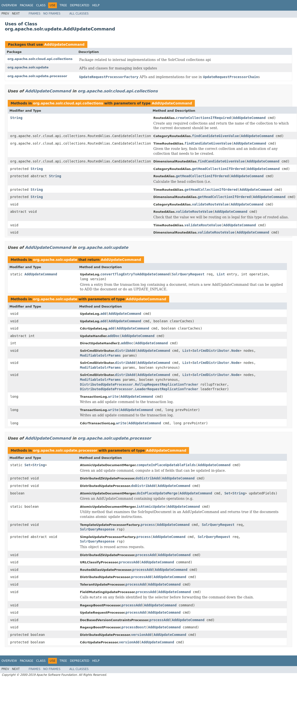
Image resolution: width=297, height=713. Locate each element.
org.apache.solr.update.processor (37, 76)
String (16, 118)
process (148, 525)
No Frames (52, 13)
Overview (9, 5)
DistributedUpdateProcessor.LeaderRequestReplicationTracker (139, 389)
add (103, 314)
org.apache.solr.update (28, 67)
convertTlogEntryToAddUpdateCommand (135, 274)
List (221, 274)
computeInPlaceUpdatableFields (166, 465)
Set (27, 465)
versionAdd (141, 635)
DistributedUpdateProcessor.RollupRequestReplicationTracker (139, 384)
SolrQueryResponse (97, 529)
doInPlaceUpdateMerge (157, 493)
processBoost (134, 627)
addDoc (113, 336)
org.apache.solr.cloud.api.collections (40, 59)
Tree (63, 5)
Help (96, 5)
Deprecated (79, 5)
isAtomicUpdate (151, 506)
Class (41, 5)
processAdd (146, 555)
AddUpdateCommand (64, 44)
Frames (34, 13)
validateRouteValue (210, 204)
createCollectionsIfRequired (203, 118)
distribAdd (125, 351)
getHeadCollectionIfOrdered (218, 169)
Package (26, 5)
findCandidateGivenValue (215, 136)
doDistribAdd (148, 478)
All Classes (79, 13)
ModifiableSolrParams (100, 355)
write (113, 396)
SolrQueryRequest (188, 274)
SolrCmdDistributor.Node (215, 351)
